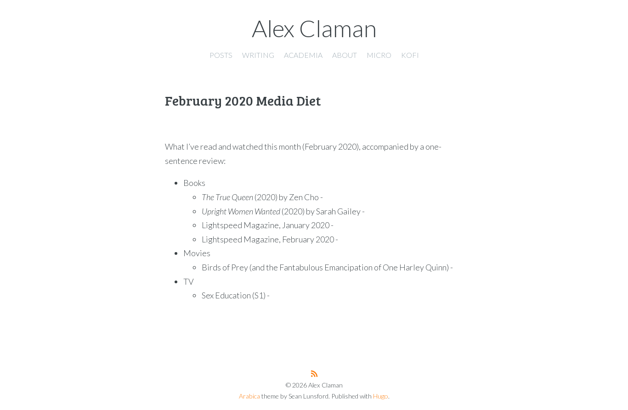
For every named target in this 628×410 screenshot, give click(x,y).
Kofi (410, 55)
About (344, 55)
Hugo (380, 396)
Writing (258, 55)
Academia (303, 55)
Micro (379, 55)
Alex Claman (314, 28)
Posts (220, 55)
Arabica (249, 396)
